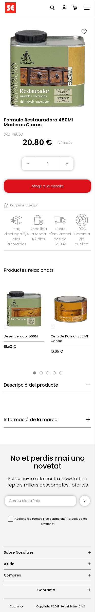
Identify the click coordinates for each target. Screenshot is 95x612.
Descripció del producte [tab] (31, 385)
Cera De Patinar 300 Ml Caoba (69, 339)
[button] (17, 606)
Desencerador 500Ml (21, 336)
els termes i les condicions (46, 519)
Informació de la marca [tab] (31, 419)
